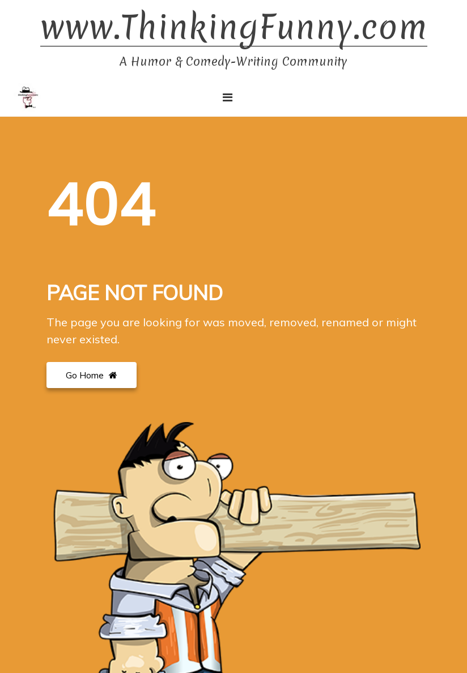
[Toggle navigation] (227, 97)
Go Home (91, 375)
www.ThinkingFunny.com (233, 27)
